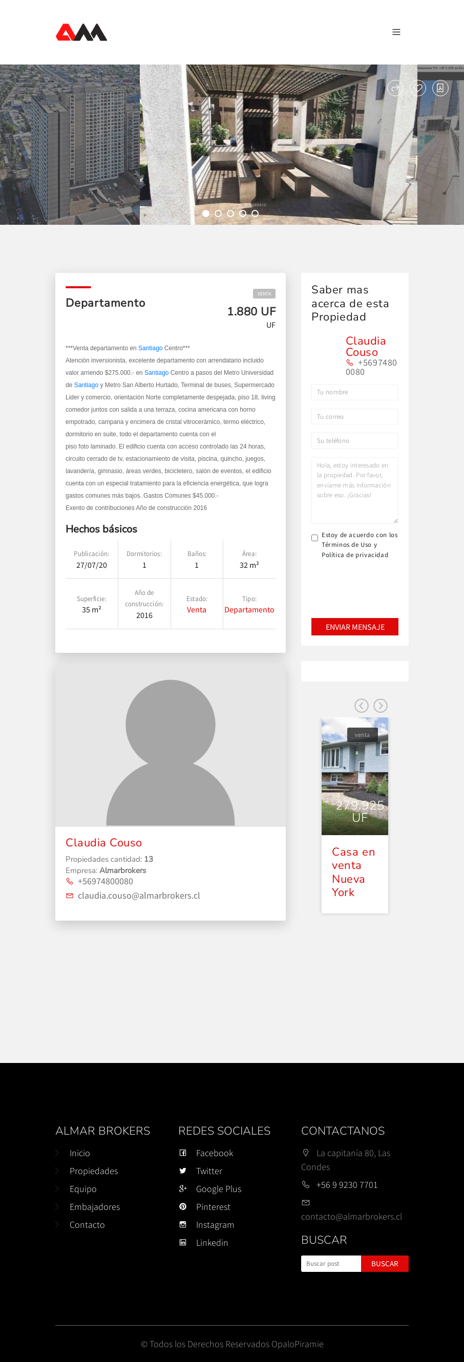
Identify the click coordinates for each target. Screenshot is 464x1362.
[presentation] (354, 581)
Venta (196, 609)
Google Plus (209, 1189)
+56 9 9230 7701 (347, 1184)
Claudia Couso (104, 842)
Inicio (80, 1153)
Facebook (205, 1153)
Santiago (150, 348)
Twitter (200, 1171)
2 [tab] (220, 215)
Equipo (83, 1189)
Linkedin (203, 1242)
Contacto (87, 1224)
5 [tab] (256, 215)
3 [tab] (232, 215)
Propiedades (94, 1171)
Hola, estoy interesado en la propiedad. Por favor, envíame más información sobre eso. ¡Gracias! (354, 490)
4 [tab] (244, 215)
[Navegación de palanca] (396, 32)
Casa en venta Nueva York (353, 872)
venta (264, 293)
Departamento (249, 609)
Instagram (206, 1224)
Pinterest (204, 1206)
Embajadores (95, 1206)
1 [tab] (207, 215)
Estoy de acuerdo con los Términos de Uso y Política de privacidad (359, 544)
